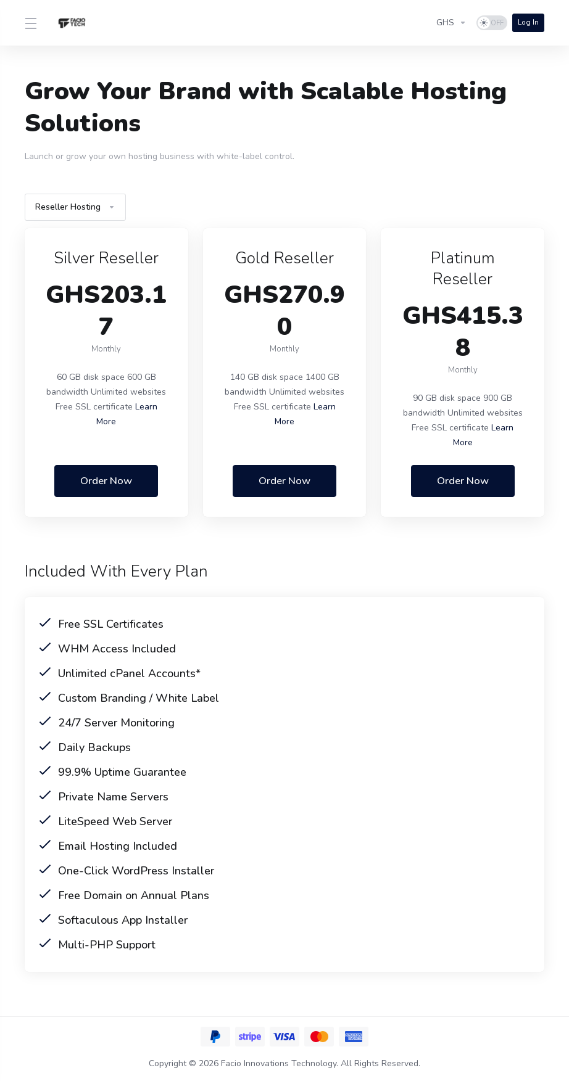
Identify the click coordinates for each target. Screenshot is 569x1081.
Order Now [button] (106, 481)
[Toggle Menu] (30, 22)
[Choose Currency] (451, 23)
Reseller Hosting (75, 207)
